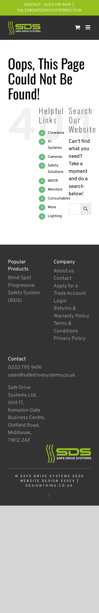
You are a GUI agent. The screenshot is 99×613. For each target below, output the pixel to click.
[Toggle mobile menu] (88, 27)
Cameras (55, 157)
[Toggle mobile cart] (77, 27)
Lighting (55, 216)
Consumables (59, 198)
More (52, 207)
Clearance (56, 133)
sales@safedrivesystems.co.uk (49, 10)
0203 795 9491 (25, 367)
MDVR (53, 181)
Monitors (55, 189)
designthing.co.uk (49, 486)
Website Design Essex (47, 481)
